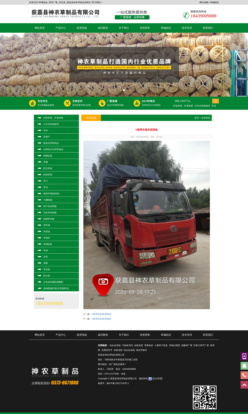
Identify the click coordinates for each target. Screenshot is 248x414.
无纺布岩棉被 (50, 212)
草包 (45, 187)
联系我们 (208, 28)
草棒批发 (148, 345)
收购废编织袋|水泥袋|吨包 (56, 288)
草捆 (45, 162)
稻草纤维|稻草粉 (51, 193)
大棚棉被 (47, 200)
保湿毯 (46, 231)
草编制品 (214, 2)
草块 (214, 106)
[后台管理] (157, 378)
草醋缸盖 (47, 155)
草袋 (45, 250)
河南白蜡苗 (174, 345)
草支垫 (46, 269)
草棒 (45, 263)
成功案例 (103, 28)
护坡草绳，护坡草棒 (183, 106)
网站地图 (203, 2)
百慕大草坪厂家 (201, 345)
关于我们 (124, 28)
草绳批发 (47, 244)
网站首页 (40, 28)
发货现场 (82, 28)
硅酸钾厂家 (186, 345)
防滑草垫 (47, 174)
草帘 (45, 256)
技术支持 (187, 28)
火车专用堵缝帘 (202, 106)
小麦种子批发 (161, 345)
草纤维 (46, 225)
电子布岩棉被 (50, 206)
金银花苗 (138, 345)
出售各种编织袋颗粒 (53, 282)
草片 (45, 181)
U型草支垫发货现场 (101, 314)
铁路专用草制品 (51, 143)
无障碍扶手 (106, 350)
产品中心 (61, 28)
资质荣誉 (145, 28)
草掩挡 (46, 238)
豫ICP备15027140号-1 (118, 383)
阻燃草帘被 (48, 219)
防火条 (46, 275)
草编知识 (166, 28)
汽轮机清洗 (127, 345)
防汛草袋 (47, 168)
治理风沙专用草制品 (53, 149)
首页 (196, 118)
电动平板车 (141, 350)
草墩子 (46, 136)
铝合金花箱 (115, 345)
